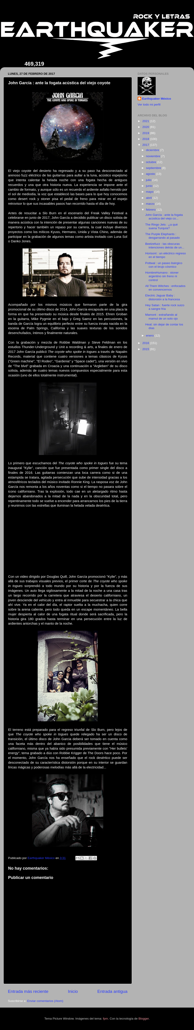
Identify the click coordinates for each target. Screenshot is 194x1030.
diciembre (153, 150)
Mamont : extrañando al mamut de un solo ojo (161, 316)
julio (149, 180)
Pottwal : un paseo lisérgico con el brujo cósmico (163, 264)
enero (150, 335)
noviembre (153, 156)
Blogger (144, 1018)
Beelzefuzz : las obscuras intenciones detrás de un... (164, 245)
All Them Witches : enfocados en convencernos (165, 287)
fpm (105, 1018)
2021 (146, 121)
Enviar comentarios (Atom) (45, 1001)
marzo (150, 203)
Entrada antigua (112, 991)
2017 (146, 145)
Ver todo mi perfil (149, 104)
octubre (151, 162)
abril (149, 198)
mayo (150, 191)
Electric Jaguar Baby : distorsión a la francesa (162, 297)
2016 (146, 343)
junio (149, 186)
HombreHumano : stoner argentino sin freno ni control (162, 276)
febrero (151, 209)
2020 (146, 127)
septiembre (154, 168)
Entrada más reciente (28, 991)
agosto (151, 174)
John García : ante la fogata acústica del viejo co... (164, 216)
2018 (146, 139)
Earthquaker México (156, 98)
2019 (146, 133)
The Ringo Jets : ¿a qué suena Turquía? (161, 226)
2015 (146, 349)
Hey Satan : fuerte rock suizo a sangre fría (164, 306)
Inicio (73, 991)
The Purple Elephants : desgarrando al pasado (162, 235)
